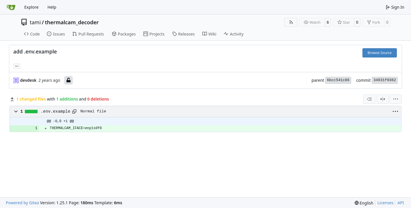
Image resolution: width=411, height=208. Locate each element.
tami (35, 22)
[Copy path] (74, 111)
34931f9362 (384, 80)
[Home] (11, 7)
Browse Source (380, 52)
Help (51, 7)
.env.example (56, 111)
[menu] (396, 99)
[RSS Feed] (291, 22)
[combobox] (369, 99)
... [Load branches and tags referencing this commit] (16, 66)
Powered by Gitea (22, 202)
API (400, 202)
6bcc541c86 (338, 80)
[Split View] (383, 99)
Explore (31, 7)
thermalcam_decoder (72, 22)
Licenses (385, 202)
